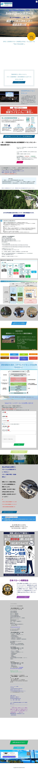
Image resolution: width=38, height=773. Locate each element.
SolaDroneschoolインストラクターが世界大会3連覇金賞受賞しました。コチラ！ (23, 358)
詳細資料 (14, 354)
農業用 (24, 354)
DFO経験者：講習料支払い (19, 452)
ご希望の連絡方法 (5, 426)
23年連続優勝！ (21, 668)
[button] (1, 199)
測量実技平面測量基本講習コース (9, 512)
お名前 (3, 412)
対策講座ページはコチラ (19, 215)
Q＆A (5, 354)
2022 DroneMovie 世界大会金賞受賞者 (16, 669)
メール (3, 427)
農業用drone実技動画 (33, 354)
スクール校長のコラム (19, 82)
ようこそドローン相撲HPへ (23, 597)
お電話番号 (4, 416)
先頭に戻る (19, 748)
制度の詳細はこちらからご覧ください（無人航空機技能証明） (19, 136)
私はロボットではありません (8, 439)
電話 (7, 427)
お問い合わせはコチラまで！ (19, 743)
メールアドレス (4, 420)
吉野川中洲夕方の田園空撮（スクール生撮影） (4, 358)
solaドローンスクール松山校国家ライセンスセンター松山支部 (19, 323)
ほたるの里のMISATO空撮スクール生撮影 (14, 358)
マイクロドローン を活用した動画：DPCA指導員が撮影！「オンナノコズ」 (33, 358)
